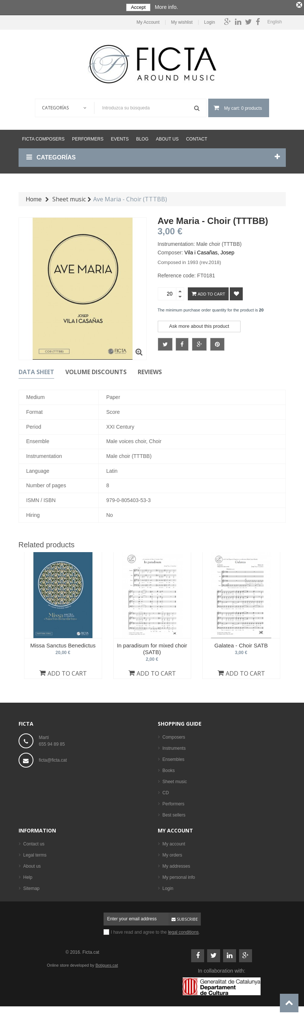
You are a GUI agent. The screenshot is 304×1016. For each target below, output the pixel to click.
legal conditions (183, 930)
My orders (172, 853)
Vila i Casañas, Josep (209, 251)
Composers (174, 735)
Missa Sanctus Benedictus (63, 643)
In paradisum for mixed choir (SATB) (152, 646)
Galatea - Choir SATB (241, 643)
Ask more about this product (199, 324)
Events (120, 137)
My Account (148, 21)
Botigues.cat (106, 963)
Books (169, 769)
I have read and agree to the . (155, 930)
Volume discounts (96, 370)
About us (167, 137)
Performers (88, 137)
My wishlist (182, 21)
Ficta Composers (43, 137)
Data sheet (36, 370)
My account (175, 828)
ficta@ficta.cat (53, 758)
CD (166, 791)
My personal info (179, 875)
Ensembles (173, 758)
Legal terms (35, 853)
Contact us (34, 842)
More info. (166, 7)
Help (28, 875)
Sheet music (175, 780)
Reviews (150, 370)
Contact (196, 137)
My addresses (176, 864)
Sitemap (31, 887)
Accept (138, 7)
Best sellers (174, 813)
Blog (142, 137)
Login (209, 21)
